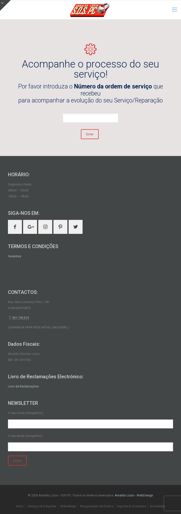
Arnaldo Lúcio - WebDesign (134, 495)
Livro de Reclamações (23, 386)
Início (20, 506)
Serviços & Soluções (41, 506)
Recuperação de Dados (96, 506)
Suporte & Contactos (131, 506)
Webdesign (68, 506)
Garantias (14, 256)
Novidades (157, 506)
